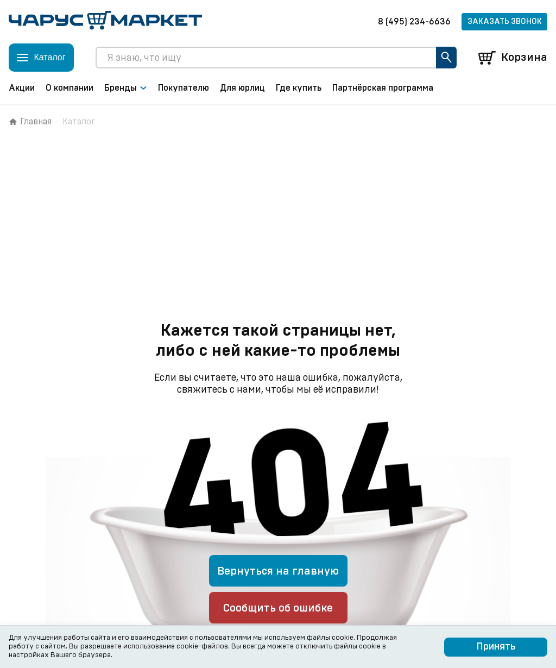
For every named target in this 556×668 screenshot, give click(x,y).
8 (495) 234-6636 (414, 21)
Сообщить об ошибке (278, 608)
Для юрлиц (242, 88)
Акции (22, 88)
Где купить (298, 88)
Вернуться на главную (278, 571)
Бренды (125, 88)
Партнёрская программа (382, 88)
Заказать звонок (504, 22)
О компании (69, 88)
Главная (30, 121)
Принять (496, 647)
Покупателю (183, 88)
